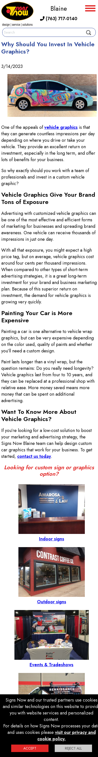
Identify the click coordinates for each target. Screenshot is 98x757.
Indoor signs (51, 535)
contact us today (34, 456)
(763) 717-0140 (58, 18)
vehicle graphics (61, 127)
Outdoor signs (51, 598)
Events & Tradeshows (51, 661)
